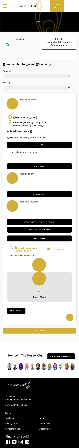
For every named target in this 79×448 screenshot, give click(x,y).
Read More (39, 145)
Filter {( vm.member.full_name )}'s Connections (59, 42)
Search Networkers (61, 356)
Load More (39, 330)
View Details (39, 194)
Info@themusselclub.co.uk (20, 399)
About (42, 418)
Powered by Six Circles (16, 405)
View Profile (16, 311)
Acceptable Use (12, 428)
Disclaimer (10, 418)
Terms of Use (45, 423)
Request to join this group (39, 222)
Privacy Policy (12, 423)
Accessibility (45, 428)
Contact (9, 413)
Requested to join (39, 230)
